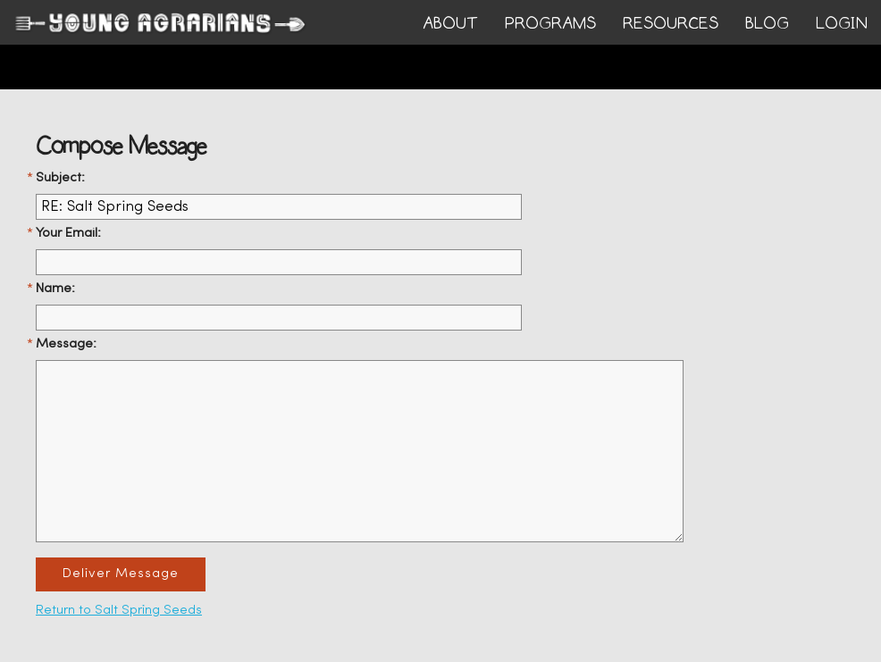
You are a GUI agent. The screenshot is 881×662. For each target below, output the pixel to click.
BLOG (767, 23)
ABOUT (450, 23)
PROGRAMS (550, 23)
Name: (55, 289)
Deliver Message (121, 574)
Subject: (60, 178)
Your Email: (68, 233)
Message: (66, 344)
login (842, 23)
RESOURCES (670, 23)
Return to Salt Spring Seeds (119, 610)
